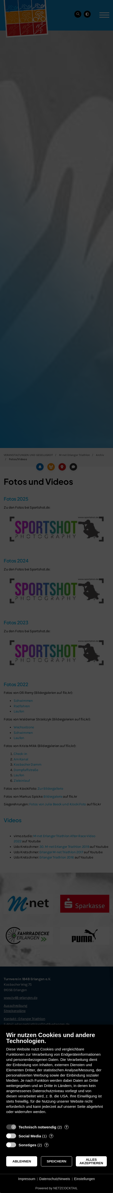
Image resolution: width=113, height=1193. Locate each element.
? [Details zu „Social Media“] (51, 1136)
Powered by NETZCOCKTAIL (56, 1188)
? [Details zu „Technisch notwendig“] (66, 1127)
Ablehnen (21, 1161)
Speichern (56, 1161)
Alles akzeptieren (91, 1161)
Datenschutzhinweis (54, 1179)
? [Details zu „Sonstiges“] (47, 1145)
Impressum (26, 1179)
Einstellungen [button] (84, 1179)
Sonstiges (27, 1145)
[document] (56, 1076)
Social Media (30, 1136)
